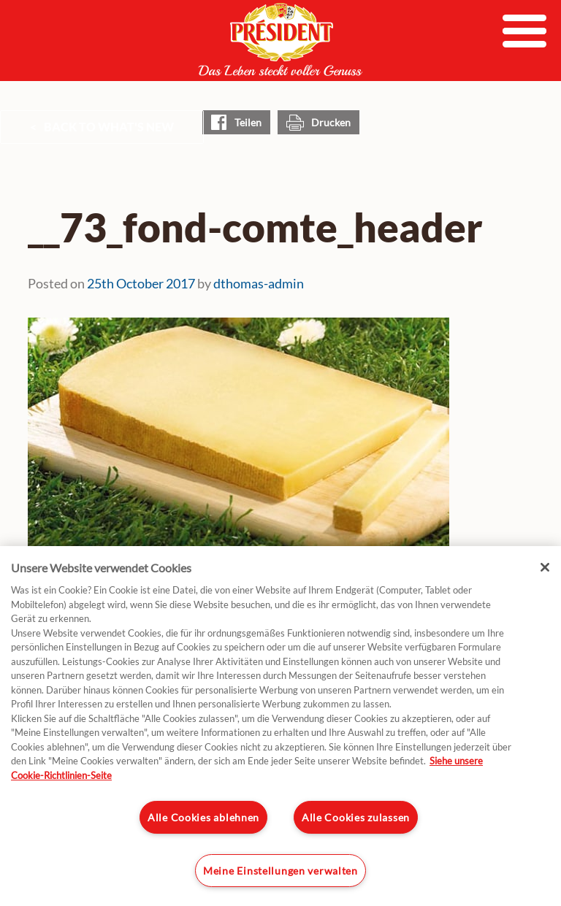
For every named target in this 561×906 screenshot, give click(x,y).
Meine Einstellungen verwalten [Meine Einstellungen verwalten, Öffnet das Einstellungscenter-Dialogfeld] (280, 870)
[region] (280, 726)
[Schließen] (545, 567)
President (280, 39)
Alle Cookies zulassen (356, 817)
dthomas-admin (258, 283)
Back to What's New (109, 127)
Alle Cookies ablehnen (203, 817)
